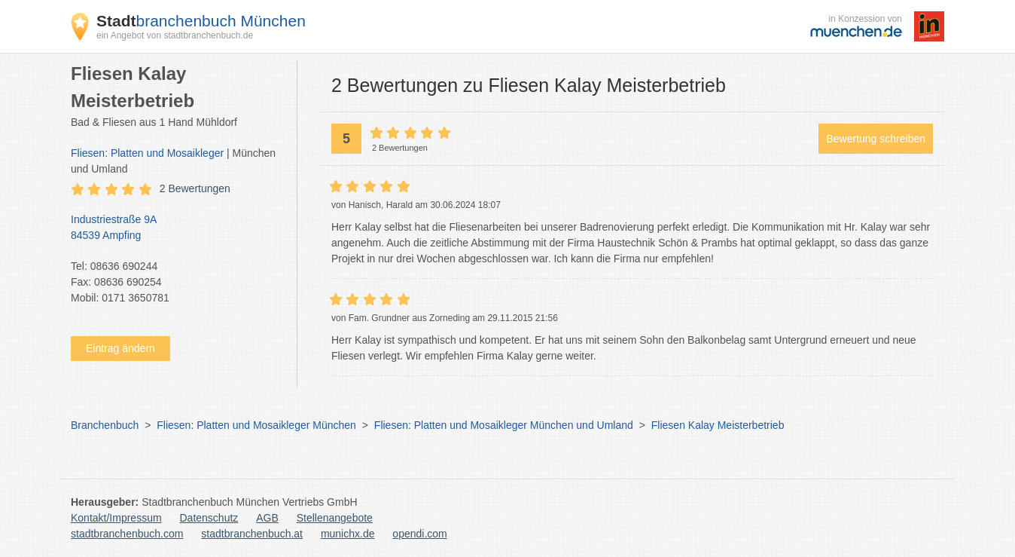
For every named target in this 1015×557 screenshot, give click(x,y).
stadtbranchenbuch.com (127, 534)
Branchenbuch (105, 425)
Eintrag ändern (120, 348)
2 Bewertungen (195, 188)
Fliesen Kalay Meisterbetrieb (718, 425)
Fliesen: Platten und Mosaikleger (147, 153)
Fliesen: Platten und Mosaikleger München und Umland (503, 425)
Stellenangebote (335, 518)
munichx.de (348, 534)
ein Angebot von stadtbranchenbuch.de (174, 35)
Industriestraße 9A (176, 228)
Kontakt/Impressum (116, 518)
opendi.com (419, 534)
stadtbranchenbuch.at (252, 534)
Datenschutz (209, 518)
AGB (267, 518)
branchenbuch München (201, 20)
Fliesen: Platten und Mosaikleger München (256, 425)
